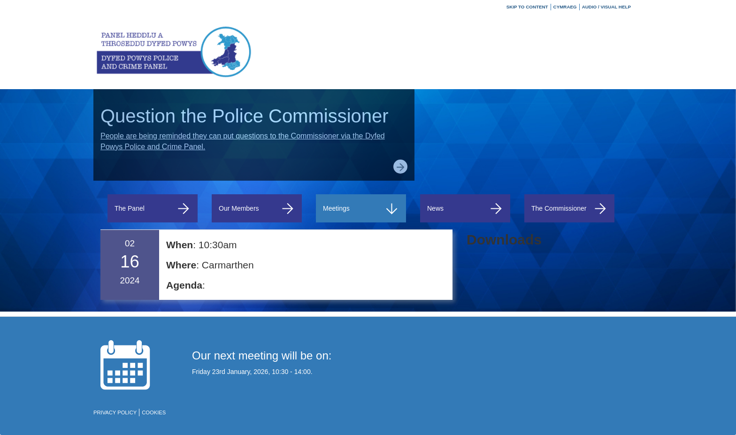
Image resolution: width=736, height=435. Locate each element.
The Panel (153, 208)
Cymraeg (565, 6)
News (465, 208)
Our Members (257, 208)
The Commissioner (569, 208)
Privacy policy (115, 412)
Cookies (154, 412)
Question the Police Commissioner (244, 116)
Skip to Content (527, 6)
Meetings (361, 208)
